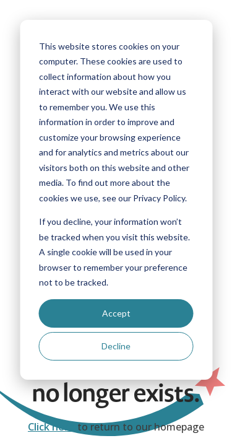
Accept (116, 313)
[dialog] (116, 200)
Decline (116, 346)
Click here (51, 427)
